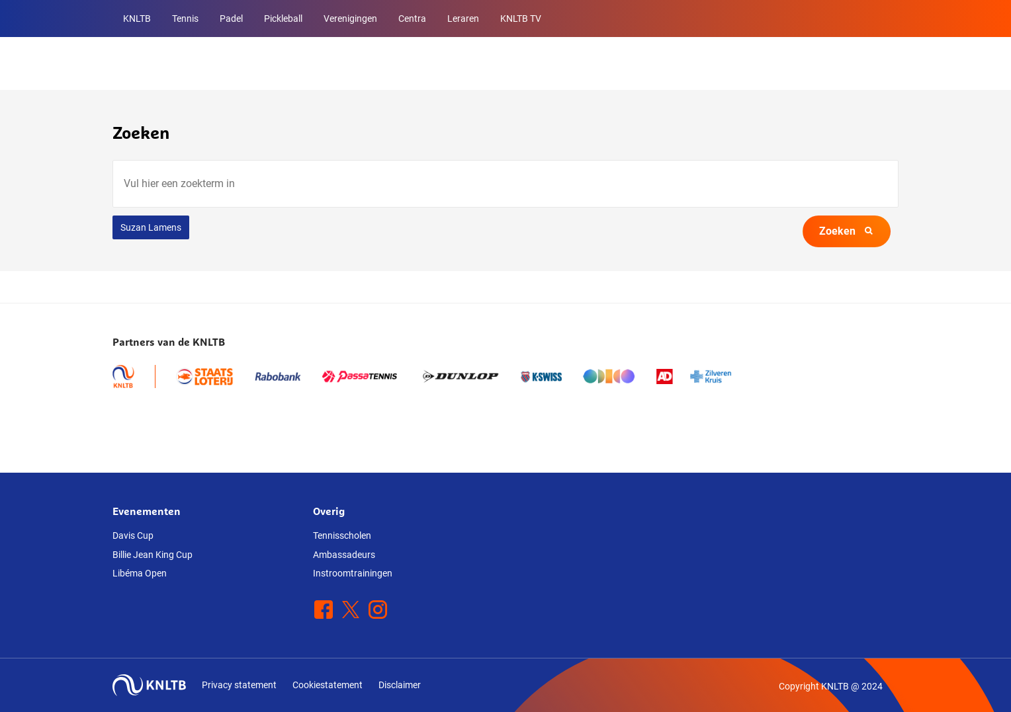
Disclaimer (399, 685)
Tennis (185, 18)
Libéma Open (139, 573)
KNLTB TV (520, 18)
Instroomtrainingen (352, 573)
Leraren (463, 18)
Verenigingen (350, 18)
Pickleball (283, 18)
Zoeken (846, 231)
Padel (231, 18)
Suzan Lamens (150, 227)
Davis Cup (133, 535)
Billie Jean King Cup (152, 554)
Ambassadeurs (344, 554)
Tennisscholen (342, 535)
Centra (412, 18)
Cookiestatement (327, 685)
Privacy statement (239, 685)
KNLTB (137, 18)
